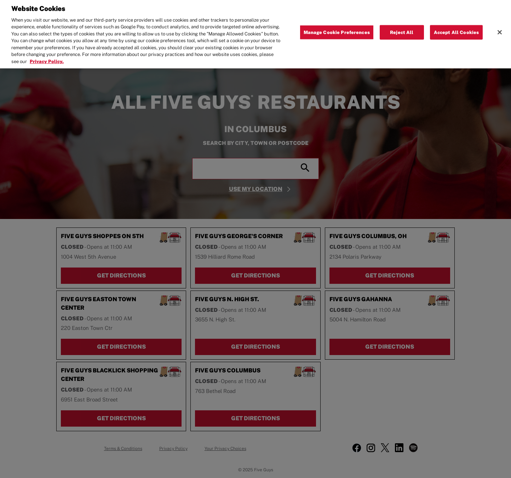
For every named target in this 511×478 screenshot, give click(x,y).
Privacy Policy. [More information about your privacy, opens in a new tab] (47, 57)
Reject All (401, 27)
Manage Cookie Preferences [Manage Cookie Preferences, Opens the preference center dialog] (337, 27)
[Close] (499, 27)
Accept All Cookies (456, 27)
